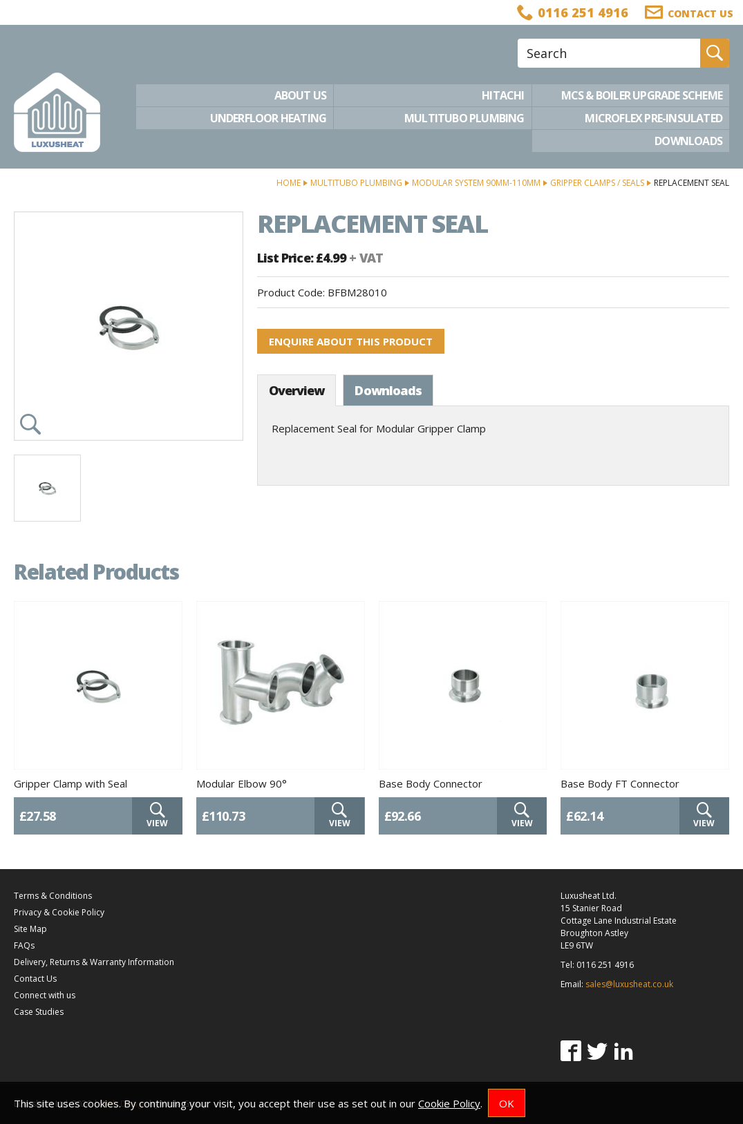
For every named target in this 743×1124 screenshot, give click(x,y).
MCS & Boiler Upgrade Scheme (641, 95)
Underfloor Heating (268, 118)
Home (288, 183)
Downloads (688, 141)
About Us (300, 95)
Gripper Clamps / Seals (597, 183)
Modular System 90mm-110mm (476, 183)
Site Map (30, 929)
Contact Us (35, 978)
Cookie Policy (449, 1103)
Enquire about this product (351, 341)
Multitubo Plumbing (464, 118)
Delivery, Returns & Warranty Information (94, 962)
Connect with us (44, 995)
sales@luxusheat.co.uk (629, 984)
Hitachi (503, 95)
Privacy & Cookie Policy (59, 912)
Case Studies (39, 1012)
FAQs (24, 945)
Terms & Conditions (53, 896)
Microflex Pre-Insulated (653, 118)
